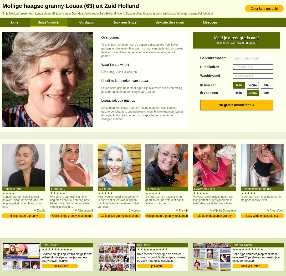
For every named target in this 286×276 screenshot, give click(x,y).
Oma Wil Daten (250, 266)
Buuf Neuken (59, 266)
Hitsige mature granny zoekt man (167, 215)
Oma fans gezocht (264, 8)
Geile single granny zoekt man (71, 215)
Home (14, 22)
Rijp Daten (155, 266)
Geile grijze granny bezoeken (119, 215)
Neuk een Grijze (124, 22)
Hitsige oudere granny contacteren (24, 216)
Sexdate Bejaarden (170, 22)
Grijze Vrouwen (48, 22)
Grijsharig (86, 22)
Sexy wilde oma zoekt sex (262, 215)
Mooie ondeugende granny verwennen (215, 216)
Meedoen (210, 22)
